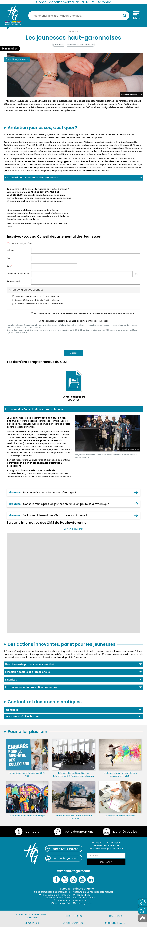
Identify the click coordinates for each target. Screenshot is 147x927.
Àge (9, 266)
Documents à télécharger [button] (22, 716)
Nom (9, 258)
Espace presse (32, 923)
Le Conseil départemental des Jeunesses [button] (31, 177)
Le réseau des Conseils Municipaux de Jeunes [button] (34, 409)
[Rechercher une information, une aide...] (78, 15)
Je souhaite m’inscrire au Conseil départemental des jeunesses (73, 321)
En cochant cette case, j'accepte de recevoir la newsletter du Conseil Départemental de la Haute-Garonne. (83, 313)
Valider (73, 352)
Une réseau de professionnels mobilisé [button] (29, 664)
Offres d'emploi (73, 916)
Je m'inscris (106, 862)
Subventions (115, 916)
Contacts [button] (12, 710)
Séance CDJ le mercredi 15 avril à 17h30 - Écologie (35, 296)
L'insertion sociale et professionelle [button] (27, 672)
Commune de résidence (18, 273)
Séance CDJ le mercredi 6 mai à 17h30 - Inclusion (35, 300)
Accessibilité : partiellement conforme (32, 916)
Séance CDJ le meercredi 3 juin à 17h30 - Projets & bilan (37, 304)
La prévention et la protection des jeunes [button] (31, 687)
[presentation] (29, 341)
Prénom (11, 250)
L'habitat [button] (11, 679)
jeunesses (58, 44)
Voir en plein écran (73, 528)
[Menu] (136, 15)
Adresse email (14, 281)
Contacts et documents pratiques (45, 702)
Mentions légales (115, 923)
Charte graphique (73, 923)
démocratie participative (80, 44)
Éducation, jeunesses (17, 59)
